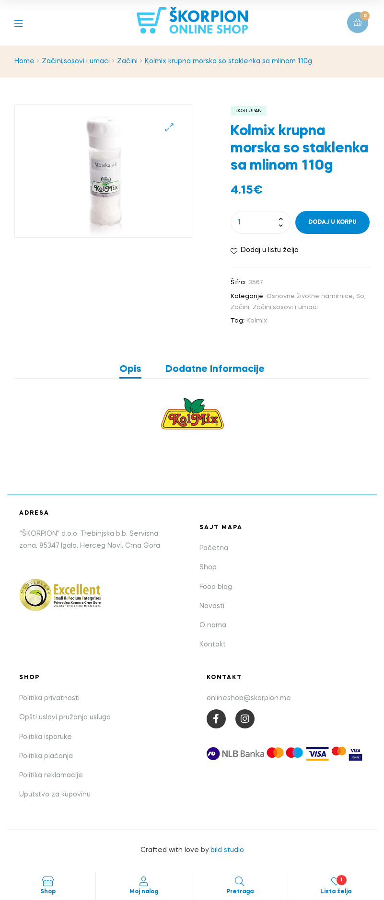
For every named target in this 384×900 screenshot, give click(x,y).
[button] (169, 127)
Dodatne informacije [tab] (215, 369)
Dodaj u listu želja (270, 250)
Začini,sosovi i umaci (76, 61)
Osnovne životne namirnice (310, 296)
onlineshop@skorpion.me (249, 698)
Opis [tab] (130, 369)
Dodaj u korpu (332, 222)
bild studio (227, 850)
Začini (127, 61)
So (360, 296)
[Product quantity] (261, 222)
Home (24, 61)
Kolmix (256, 321)
